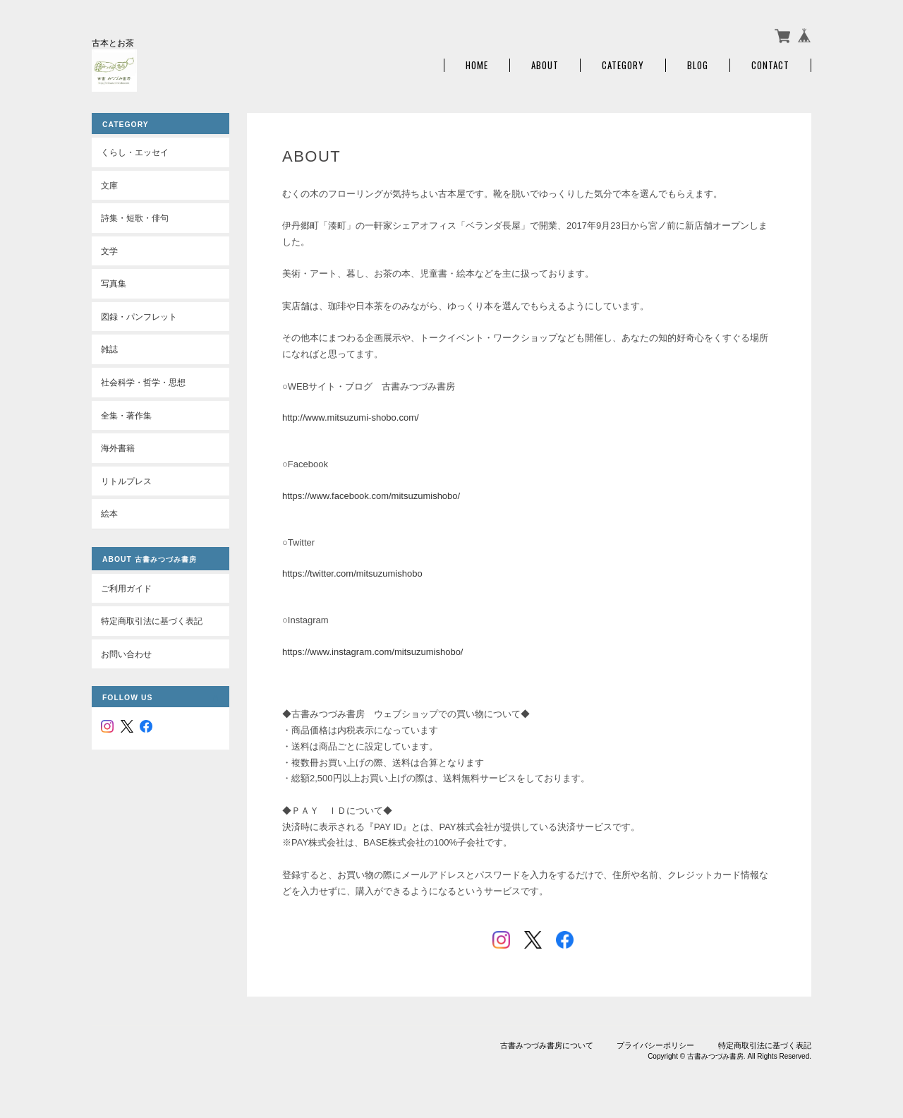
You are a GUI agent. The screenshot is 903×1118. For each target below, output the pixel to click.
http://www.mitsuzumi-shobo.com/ (350, 417)
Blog (697, 65)
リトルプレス (126, 481)
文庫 (109, 185)
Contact (770, 65)
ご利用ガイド (126, 588)
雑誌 (109, 349)
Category (623, 65)
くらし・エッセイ (135, 152)
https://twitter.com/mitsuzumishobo (352, 573)
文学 (109, 251)
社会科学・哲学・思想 (143, 382)
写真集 (113, 283)
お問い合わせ (126, 654)
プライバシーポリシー (655, 1045)
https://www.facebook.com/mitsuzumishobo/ (371, 496)
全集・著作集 (126, 415)
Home (477, 65)
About (545, 65)
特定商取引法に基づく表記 (151, 620)
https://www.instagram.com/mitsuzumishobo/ (372, 652)
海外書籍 (118, 447)
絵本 (109, 513)
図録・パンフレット (139, 316)
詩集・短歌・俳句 (135, 217)
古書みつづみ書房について (546, 1045)
